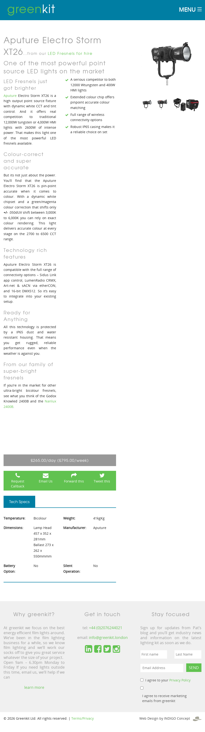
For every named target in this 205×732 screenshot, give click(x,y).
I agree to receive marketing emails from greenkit (164, 698)
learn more (34, 687)
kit (31, 8)
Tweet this (102, 481)
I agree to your (167, 680)
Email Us (46, 481)
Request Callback (17, 483)
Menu (187, 9)
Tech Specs (19, 501)
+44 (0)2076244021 (105, 627)
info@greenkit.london (108, 637)
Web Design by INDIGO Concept (170, 718)
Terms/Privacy (82, 718)
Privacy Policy (179, 680)
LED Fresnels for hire (70, 53)
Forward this (74, 481)
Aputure (10, 95)
